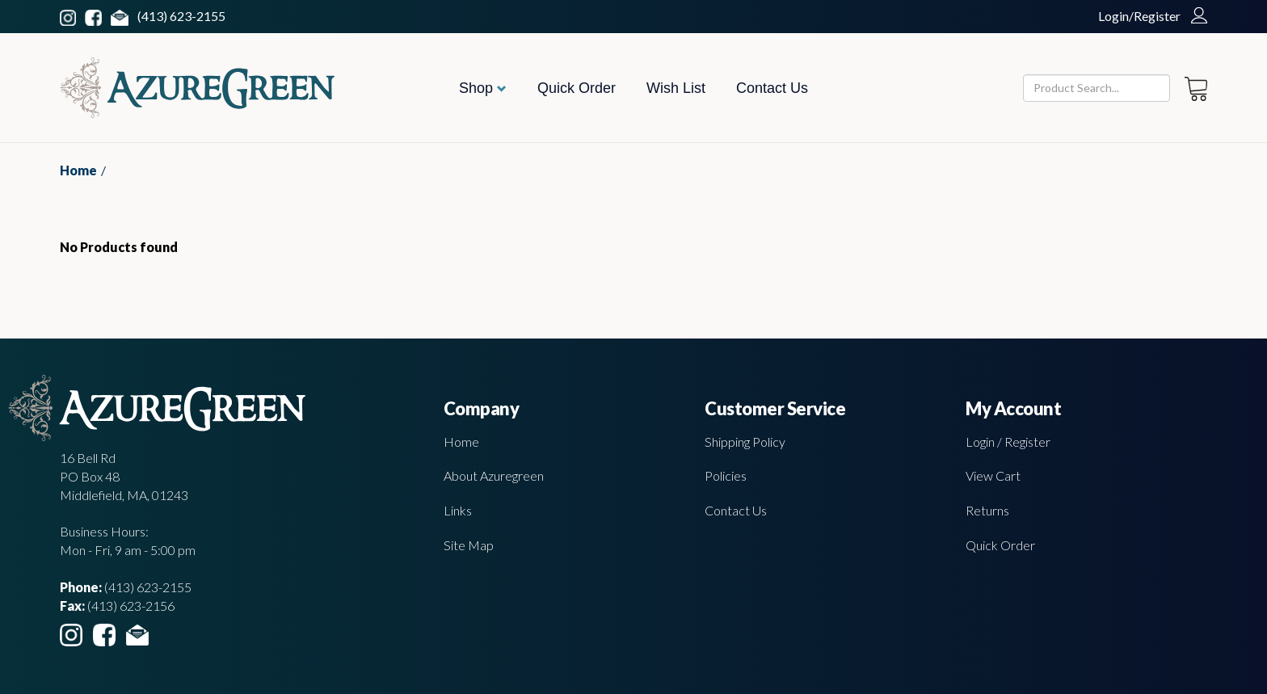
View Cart (993, 475)
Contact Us (772, 88)
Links (458, 510)
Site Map (469, 545)
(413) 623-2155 (181, 15)
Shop (483, 88)
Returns (987, 510)
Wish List (675, 88)
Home (78, 170)
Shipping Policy (745, 441)
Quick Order (576, 88)
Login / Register (1008, 441)
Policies (726, 475)
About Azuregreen (494, 475)
